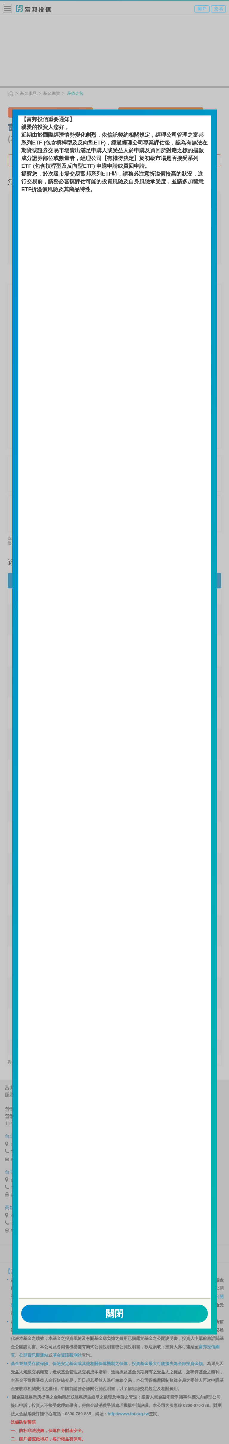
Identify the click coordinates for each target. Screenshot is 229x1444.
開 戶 (202, 9)
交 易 (218, 9)
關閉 (114, 1313)
